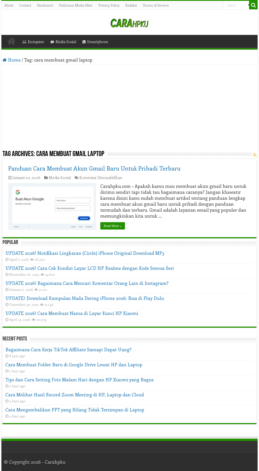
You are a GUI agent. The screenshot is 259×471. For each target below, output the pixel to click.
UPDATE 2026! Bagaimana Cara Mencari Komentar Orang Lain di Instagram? (87, 283)
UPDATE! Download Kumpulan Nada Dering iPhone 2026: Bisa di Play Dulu (84, 298)
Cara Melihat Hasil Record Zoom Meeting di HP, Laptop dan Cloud (74, 395)
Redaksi (131, 5)
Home (11, 41)
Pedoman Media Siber (76, 5)
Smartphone (95, 41)
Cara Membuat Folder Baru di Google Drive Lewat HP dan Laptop (73, 364)
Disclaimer (45, 5)
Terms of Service (156, 5)
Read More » (113, 226)
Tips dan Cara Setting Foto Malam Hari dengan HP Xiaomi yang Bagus (79, 379)
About (8, 5)
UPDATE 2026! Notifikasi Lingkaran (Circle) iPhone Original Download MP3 (84, 253)
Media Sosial (63, 41)
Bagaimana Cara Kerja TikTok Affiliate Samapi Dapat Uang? (68, 349)
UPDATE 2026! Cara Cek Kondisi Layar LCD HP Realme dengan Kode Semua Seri (89, 268)
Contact (25, 5)
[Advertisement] (129, 107)
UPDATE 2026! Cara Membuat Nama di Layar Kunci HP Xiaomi (71, 313)
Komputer (33, 41)
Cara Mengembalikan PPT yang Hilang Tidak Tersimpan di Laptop (74, 410)
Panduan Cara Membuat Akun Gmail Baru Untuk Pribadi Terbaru (94, 168)
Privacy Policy (109, 5)
